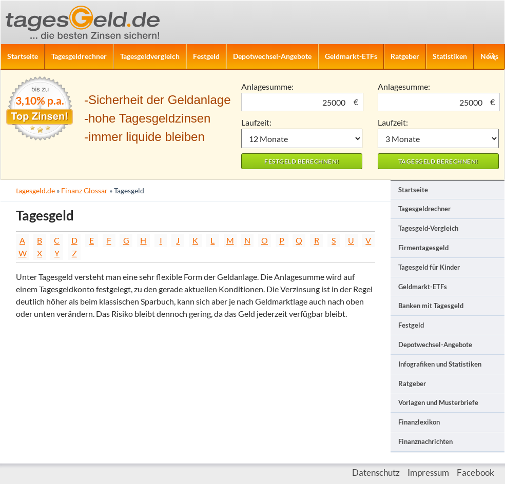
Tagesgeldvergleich (150, 56)
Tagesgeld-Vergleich (428, 228)
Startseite (22, 56)
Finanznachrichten (425, 441)
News (489, 56)
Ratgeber (405, 56)
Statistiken (450, 56)
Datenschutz (376, 472)
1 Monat (301, 138)
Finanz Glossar (84, 190)
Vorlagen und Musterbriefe (438, 402)
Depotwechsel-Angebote (272, 56)
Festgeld (206, 56)
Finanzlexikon (419, 422)
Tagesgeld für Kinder (429, 267)
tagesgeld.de (35, 190)
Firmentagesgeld (423, 248)
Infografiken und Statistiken (439, 364)
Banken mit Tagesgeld (430, 305)
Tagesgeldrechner (79, 56)
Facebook (475, 472)
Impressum (428, 472)
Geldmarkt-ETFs (351, 56)
